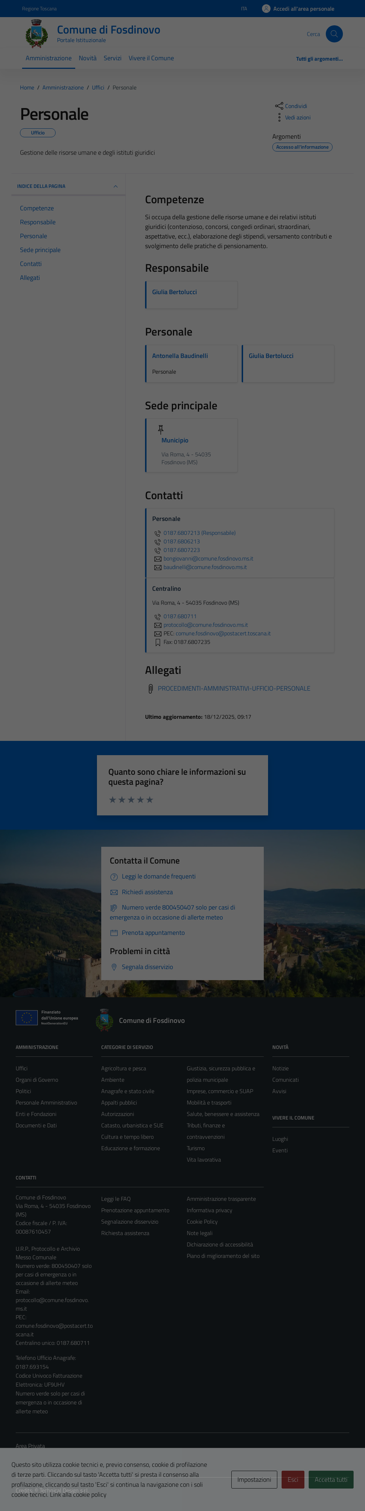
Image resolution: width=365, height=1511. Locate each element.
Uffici (21, 1068)
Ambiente (112, 1079)
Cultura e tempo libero (127, 1136)
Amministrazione (49, 58)
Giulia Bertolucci (174, 292)
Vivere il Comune (151, 58)
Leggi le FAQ (116, 1198)
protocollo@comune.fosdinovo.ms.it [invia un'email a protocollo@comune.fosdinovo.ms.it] (200, 624)
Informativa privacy (209, 1210)
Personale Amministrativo (46, 1102)
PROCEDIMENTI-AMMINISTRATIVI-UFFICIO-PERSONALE (234, 688)
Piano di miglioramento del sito (223, 1255)
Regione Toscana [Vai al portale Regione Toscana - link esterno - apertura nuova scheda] (39, 8)
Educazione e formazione (130, 1148)
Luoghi (280, 1138)
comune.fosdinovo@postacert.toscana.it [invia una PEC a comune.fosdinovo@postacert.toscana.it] (223, 633)
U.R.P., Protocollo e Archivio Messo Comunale (48, 1252)
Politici (23, 1091)
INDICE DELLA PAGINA (68, 186)
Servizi (113, 58)
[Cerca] (334, 33)
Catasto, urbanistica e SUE (132, 1125)
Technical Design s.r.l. (64, 1490)
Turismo (196, 1148)
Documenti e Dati (36, 1125)
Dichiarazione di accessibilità (220, 1244)
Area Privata (30, 1445)
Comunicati (285, 1079)
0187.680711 (174, 616)
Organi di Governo (37, 1079)
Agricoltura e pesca (123, 1068)
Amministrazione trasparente (221, 1198)
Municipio (175, 440)
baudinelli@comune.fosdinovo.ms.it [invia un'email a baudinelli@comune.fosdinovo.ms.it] (199, 567)
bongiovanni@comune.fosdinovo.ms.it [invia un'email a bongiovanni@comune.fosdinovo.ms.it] (202, 558)
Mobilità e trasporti (209, 1102)
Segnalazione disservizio (129, 1221)
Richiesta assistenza (125, 1233)
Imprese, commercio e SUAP (220, 1091)
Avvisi (279, 1091)
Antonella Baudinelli (180, 355)
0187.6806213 (176, 541)
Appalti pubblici (119, 1102)
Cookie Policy (202, 1221)
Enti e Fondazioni (36, 1114)
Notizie (280, 1068)
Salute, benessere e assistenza (223, 1114)
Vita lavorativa (204, 1159)
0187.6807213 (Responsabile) (194, 532)
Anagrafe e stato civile (127, 1091)
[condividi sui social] (290, 106)
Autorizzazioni (117, 1114)
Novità (88, 58)
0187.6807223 (176, 550)
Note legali (199, 1233)
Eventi (280, 1150)
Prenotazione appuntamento (135, 1210)
